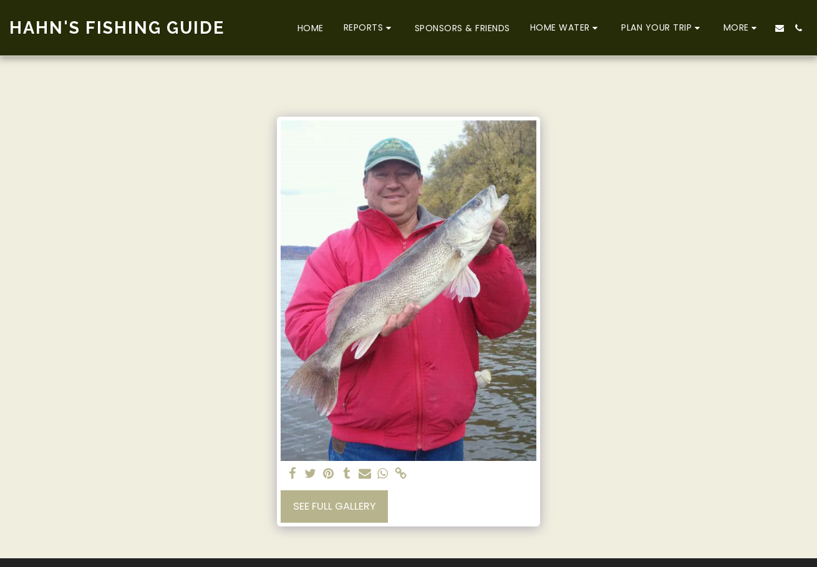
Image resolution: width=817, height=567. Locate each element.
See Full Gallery (334, 506)
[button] (369, 28)
